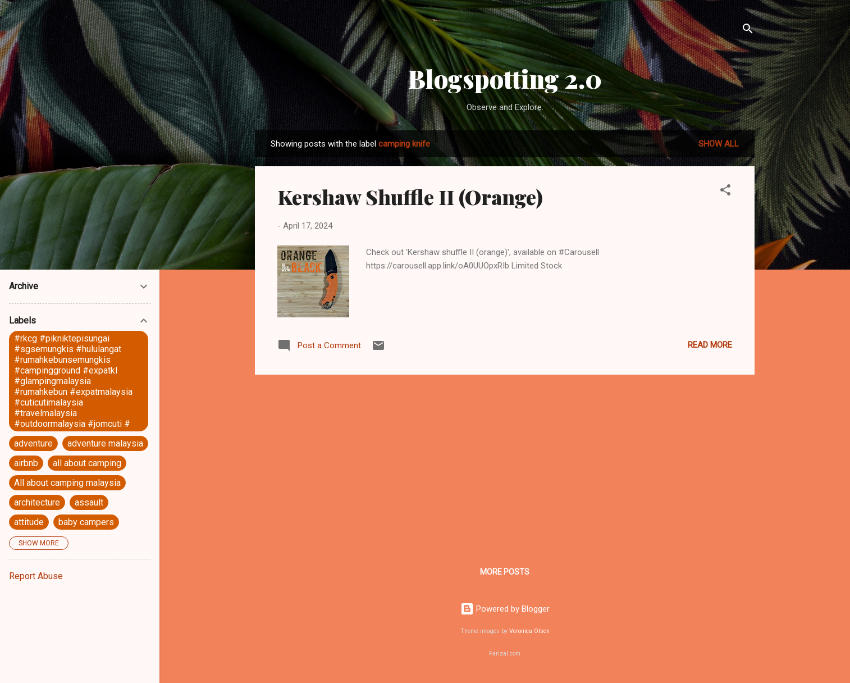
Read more (710, 345)
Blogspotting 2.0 (505, 78)
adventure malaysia (105, 443)
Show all (718, 144)
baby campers (86, 522)
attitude (29, 522)
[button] (725, 192)
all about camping (87, 463)
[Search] (748, 30)
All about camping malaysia (67, 482)
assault (89, 502)
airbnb (26, 463)
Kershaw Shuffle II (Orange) (410, 196)
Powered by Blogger (505, 609)
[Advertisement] (505, 462)
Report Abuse (36, 576)
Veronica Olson (529, 631)
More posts (504, 571)
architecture (37, 502)
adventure (33, 443)
